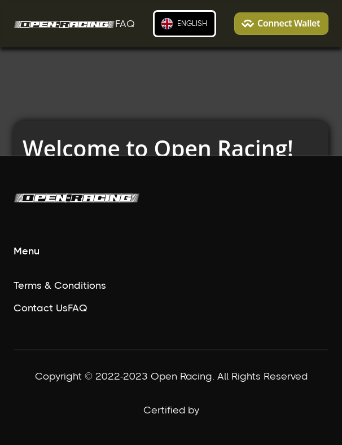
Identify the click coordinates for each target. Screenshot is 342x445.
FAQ (125, 23)
